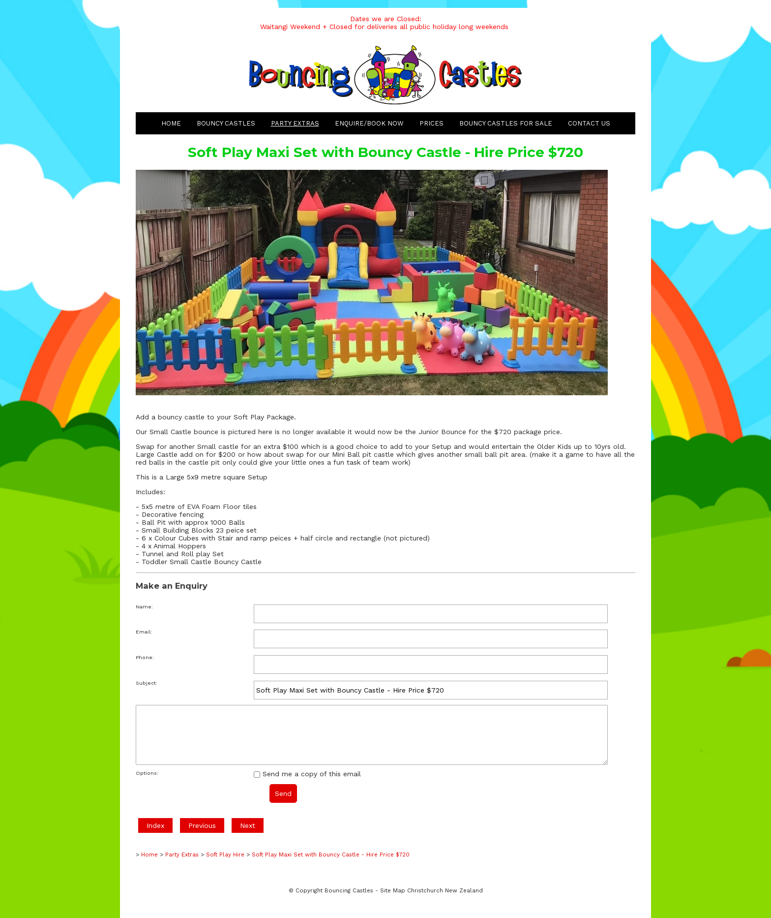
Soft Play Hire (225, 854)
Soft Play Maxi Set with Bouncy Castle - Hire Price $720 (331, 854)
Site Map (392, 890)
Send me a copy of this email (307, 774)
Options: (147, 773)
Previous (202, 825)
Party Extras (295, 123)
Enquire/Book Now (369, 123)
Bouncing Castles (349, 890)
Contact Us (589, 123)
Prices (431, 123)
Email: (144, 632)
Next (247, 825)
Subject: (146, 683)
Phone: (145, 657)
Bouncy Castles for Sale (505, 123)
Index (155, 825)
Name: (144, 606)
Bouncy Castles (226, 123)
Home (171, 123)
